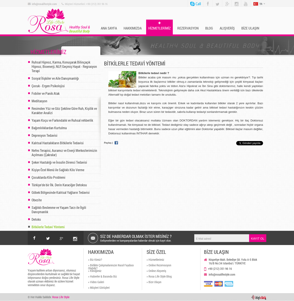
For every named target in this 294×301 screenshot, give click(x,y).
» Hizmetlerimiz (155, 260)
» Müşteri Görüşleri (99, 288)
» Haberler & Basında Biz (102, 276)
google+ (61, 234)
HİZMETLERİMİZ (159, 28)
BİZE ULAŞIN (250, 28)
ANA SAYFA (109, 28)
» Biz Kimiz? (95, 260)
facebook (34, 237)
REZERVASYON (188, 28)
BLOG (209, 28)
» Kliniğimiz (94, 271)
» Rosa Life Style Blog (159, 276)
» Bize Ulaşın (154, 282)
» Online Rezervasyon (159, 265)
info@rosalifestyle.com (44, 4)
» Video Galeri (96, 282)
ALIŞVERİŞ (227, 28)
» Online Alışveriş (156, 271)
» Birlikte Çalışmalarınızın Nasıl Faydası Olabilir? (111, 266)
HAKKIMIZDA (133, 28)
